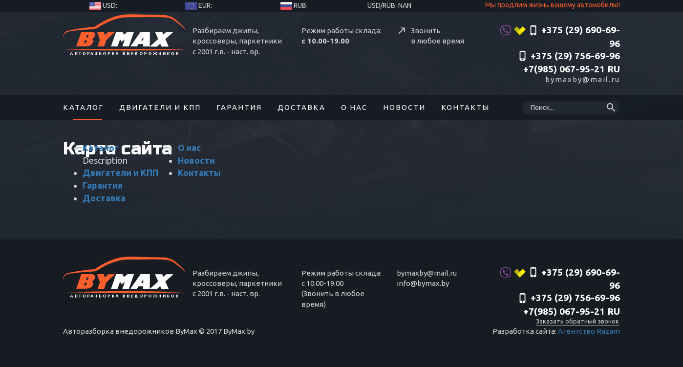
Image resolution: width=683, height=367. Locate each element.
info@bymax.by (423, 283)
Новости (404, 107)
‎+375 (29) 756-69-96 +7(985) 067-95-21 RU (568, 62)
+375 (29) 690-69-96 (560, 36)
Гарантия (239, 107)
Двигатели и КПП (160, 107)
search (611, 107)
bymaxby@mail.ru (582, 79)
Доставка (301, 107)
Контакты (465, 107)
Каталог (83, 107)
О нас (354, 107)
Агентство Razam (589, 331)
